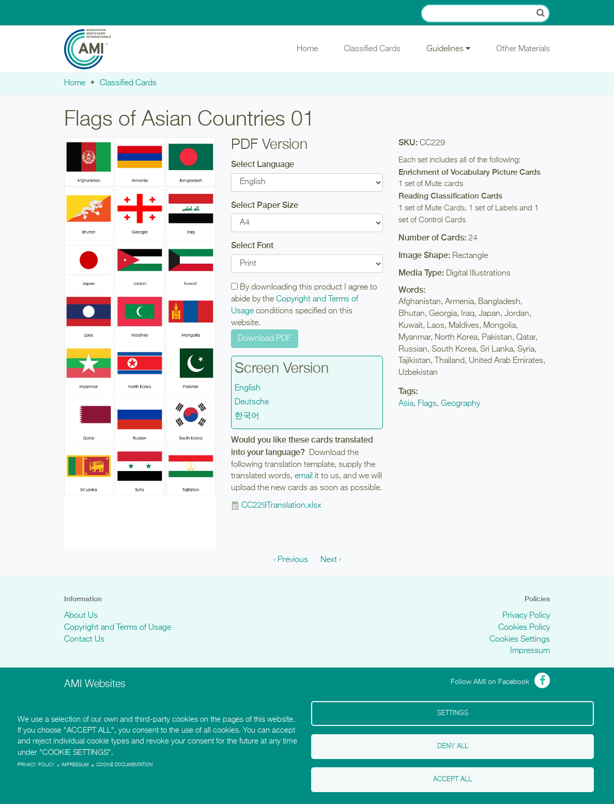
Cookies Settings (519, 639)
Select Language (262, 164)
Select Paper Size (264, 205)
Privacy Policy (526, 616)
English (247, 388)
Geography (460, 404)
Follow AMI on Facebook (490, 682)
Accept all (452, 779)
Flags (427, 404)
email (304, 476)
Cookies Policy (524, 628)
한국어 (247, 416)
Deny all (452, 746)
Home (307, 49)
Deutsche (252, 402)
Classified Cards (372, 49)
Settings (452, 713)
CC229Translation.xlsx (281, 506)
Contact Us (84, 639)
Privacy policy (36, 765)
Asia (405, 404)
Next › (330, 560)
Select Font (252, 245)
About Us (81, 616)
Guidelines (448, 48)
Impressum (530, 651)
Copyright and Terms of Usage (117, 628)
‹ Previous (290, 560)
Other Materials (523, 49)
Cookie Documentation (124, 765)
